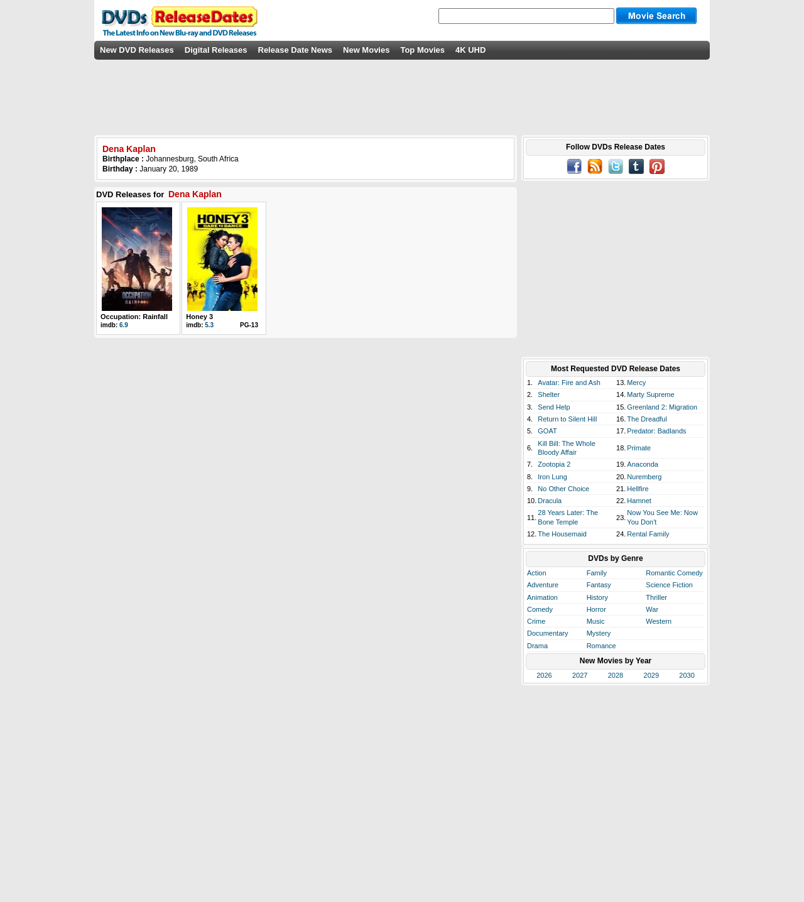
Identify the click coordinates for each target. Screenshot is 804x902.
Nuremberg (644, 477)
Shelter (549, 394)
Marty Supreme (650, 394)
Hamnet (639, 500)
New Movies (366, 50)
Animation (542, 597)
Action (536, 573)
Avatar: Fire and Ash (569, 382)
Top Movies (422, 50)
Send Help (554, 407)
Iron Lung (552, 477)
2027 (579, 675)
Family (597, 573)
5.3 (209, 325)
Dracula (550, 500)
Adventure (542, 585)
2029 (651, 675)
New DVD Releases (137, 50)
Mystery (599, 633)
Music (596, 621)
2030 (686, 675)
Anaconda (642, 464)
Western (658, 621)
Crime (536, 621)
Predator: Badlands (656, 431)
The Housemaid (562, 534)
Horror (596, 609)
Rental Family (648, 534)
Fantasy (599, 585)
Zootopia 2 (554, 464)
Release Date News (295, 50)
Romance (601, 645)
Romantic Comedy (674, 573)
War (652, 609)
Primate (639, 448)
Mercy (636, 382)
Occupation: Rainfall (134, 316)
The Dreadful (647, 419)
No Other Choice (563, 488)
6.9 (123, 325)
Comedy (540, 609)
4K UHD (470, 50)
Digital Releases (216, 50)
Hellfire (637, 488)
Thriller (656, 597)
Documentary (547, 633)
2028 (615, 675)
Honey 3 (199, 316)
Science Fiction (669, 585)
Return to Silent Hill (567, 419)
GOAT (547, 431)
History (597, 597)
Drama (537, 645)
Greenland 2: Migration (662, 407)
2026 (543, 675)
